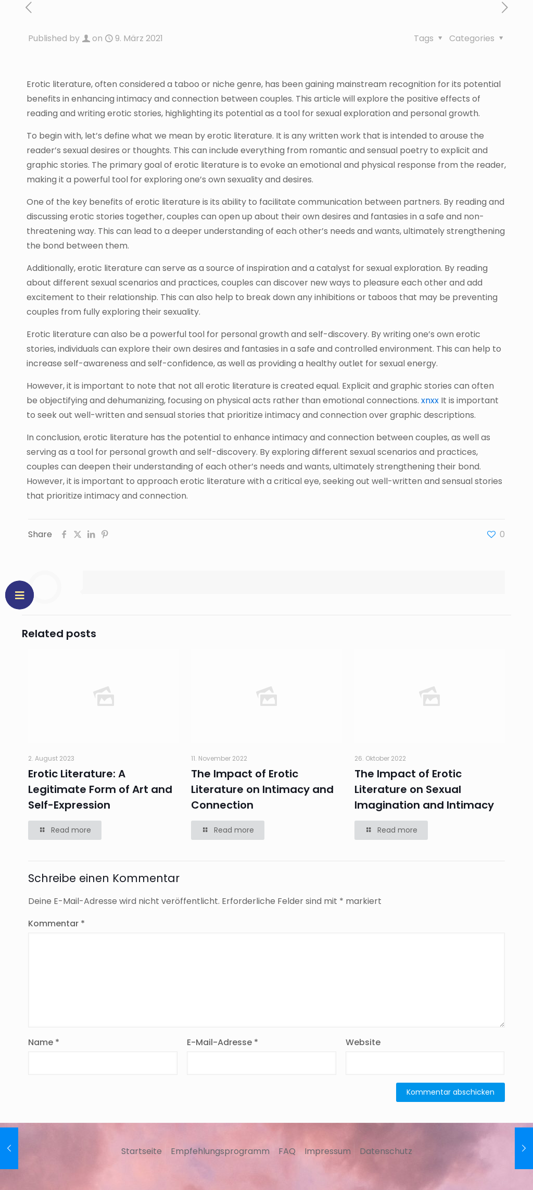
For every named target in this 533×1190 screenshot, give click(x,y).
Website (363, 1042)
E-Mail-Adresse (222, 1042)
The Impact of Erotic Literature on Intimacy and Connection (262, 789)
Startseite (141, 1151)
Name (43, 1042)
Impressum (327, 1151)
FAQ (287, 1151)
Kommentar (56, 923)
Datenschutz (386, 1151)
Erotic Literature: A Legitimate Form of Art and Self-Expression (100, 789)
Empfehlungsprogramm (220, 1151)
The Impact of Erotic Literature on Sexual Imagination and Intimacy (424, 789)
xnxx (430, 400)
